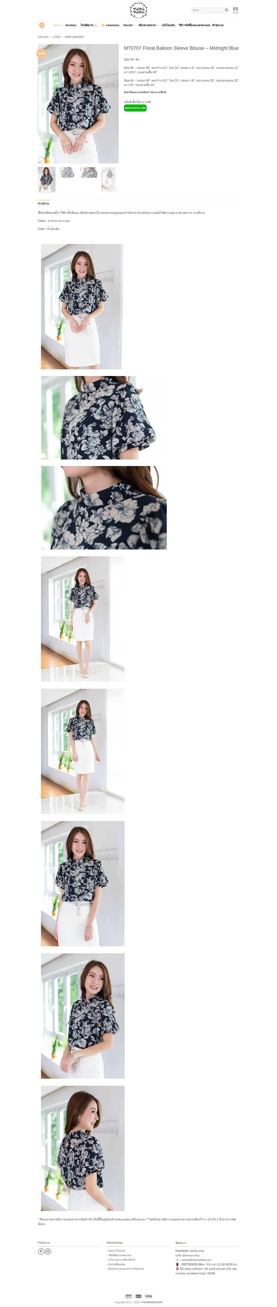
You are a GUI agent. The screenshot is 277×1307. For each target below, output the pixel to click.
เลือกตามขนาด (148, 25)
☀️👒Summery (110, 25)
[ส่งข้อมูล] (226, 10)
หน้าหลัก (43, 36)
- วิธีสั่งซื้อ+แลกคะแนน (119, 1255)
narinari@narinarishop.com (196, 1259)
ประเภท (128, 25)
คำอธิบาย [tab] (43, 203)
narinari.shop (197, 1250)
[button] (235, 10)
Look (57, 36)
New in (58, 25)
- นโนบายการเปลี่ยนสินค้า (121, 1259)
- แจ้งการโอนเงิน (116, 1250)
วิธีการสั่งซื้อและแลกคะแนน (194, 25)
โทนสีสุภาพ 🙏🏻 (88, 25)
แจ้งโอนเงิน (168, 25)
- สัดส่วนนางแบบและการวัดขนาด (125, 1268)
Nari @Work (74, 36)
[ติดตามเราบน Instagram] (48, 1251)
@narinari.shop (190, 1255)
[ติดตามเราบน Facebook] (41, 1251)
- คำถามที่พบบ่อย (116, 1264)
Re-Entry (71, 25)
